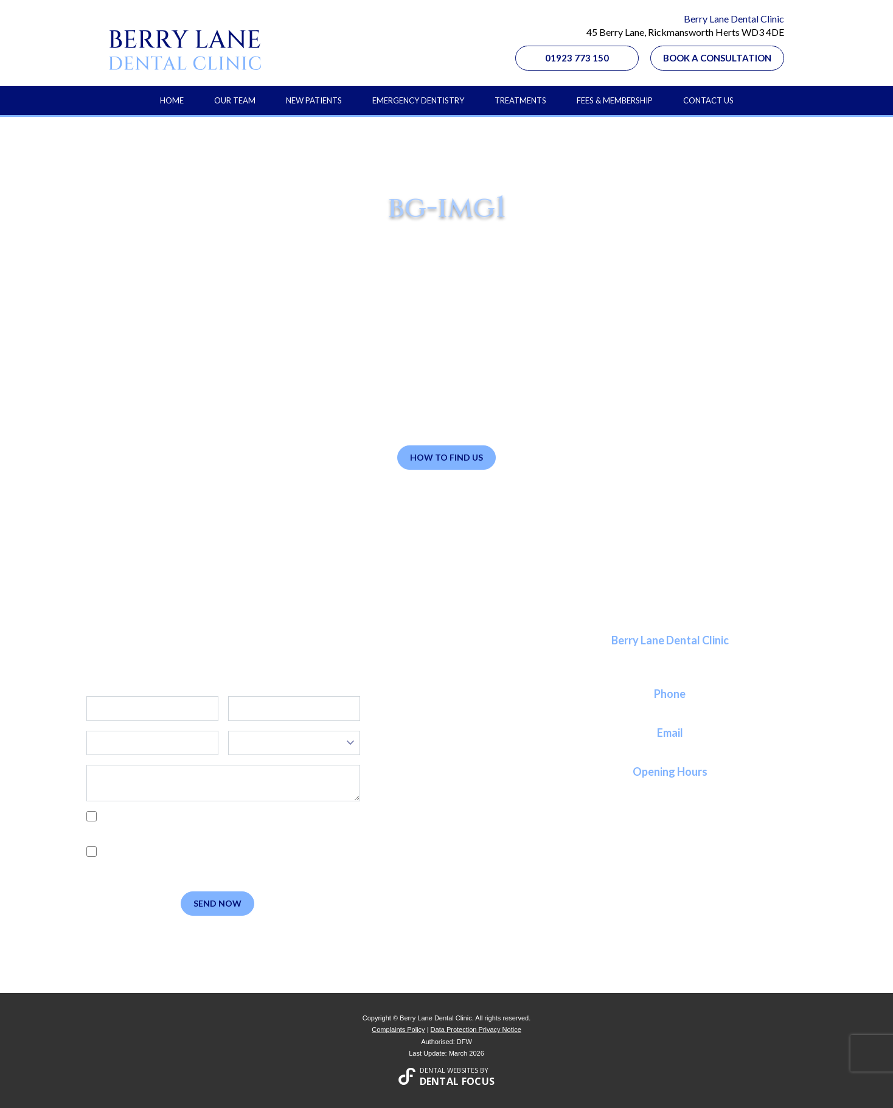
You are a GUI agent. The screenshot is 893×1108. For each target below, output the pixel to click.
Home (172, 100)
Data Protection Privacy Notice (476, 1029)
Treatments (520, 100)
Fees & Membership (615, 100)
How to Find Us (446, 457)
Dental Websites (449, 1070)
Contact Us (708, 100)
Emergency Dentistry (418, 100)
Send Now (217, 903)
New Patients (314, 100)
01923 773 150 (577, 57)
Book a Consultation (717, 57)
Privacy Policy (144, 829)
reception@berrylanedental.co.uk (669, 747)
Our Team (234, 100)
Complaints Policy (398, 1029)
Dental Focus (457, 1081)
